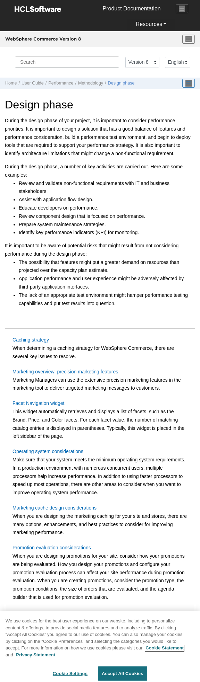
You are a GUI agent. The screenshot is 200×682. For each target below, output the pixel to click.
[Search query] (67, 62)
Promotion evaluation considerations (51, 547)
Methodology (90, 83)
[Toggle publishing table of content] (188, 83)
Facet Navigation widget (38, 403)
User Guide (33, 83)
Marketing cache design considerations (54, 508)
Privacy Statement (35, 656)
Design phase (121, 83)
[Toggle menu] (188, 39)
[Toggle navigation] (182, 8)
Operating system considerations (47, 451)
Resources (149, 24)
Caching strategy (30, 340)
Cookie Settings (70, 674)
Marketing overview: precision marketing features (65, 371)
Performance (60, 83)
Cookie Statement (164, 649)
